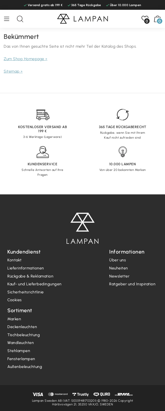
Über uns (117, 260)
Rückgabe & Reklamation (30, 276)
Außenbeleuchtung (24, 366)
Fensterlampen (21, 358)
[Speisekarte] (9, 18)
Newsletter (119, 276)
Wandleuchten (20, 342)
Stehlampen (18, 350)
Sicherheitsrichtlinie (25, 292)
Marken (14, 319)
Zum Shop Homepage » (25, 58)
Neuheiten (118, 268)
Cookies (14, 300)
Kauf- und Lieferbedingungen (34, 284)
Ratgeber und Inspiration (132, 284)
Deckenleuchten (22, 326)
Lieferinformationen (25, 268)
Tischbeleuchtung (23, 335)
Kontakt (14, 260)
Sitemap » (13, 71)
